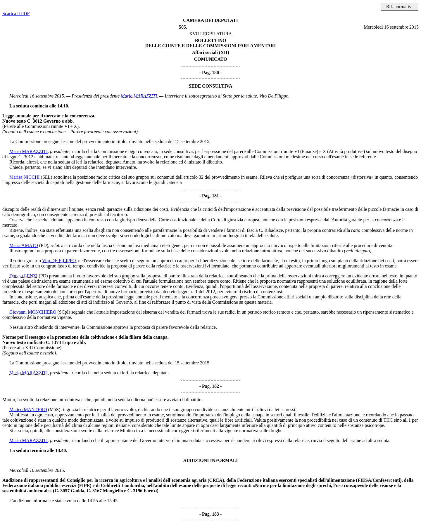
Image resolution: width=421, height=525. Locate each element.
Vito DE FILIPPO (59, 260)
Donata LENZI (23, 275)
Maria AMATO (23, 245)
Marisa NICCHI (24, 177)
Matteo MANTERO (28, 409)
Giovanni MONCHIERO (32, 312)
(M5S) (54, 409)
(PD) (43, 245)
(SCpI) (63, 312)
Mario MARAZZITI (139, 95)
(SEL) (46, 177)
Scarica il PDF (16, 13)
